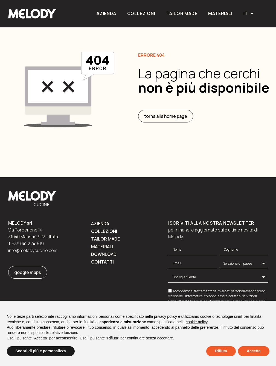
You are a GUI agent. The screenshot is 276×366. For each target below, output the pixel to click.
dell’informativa (191, 296)
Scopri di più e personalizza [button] (41, 351)
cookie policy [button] (196, 322)
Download (104, 254)
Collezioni (141, 13)
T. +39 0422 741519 (26, 244)
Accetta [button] (254, 351)
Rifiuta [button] (221, 351)
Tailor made (181, 13)
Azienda (106, 13)
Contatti (102, 262)
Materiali (220, 13)
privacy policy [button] (165, 316)
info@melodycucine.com (32, 250)
